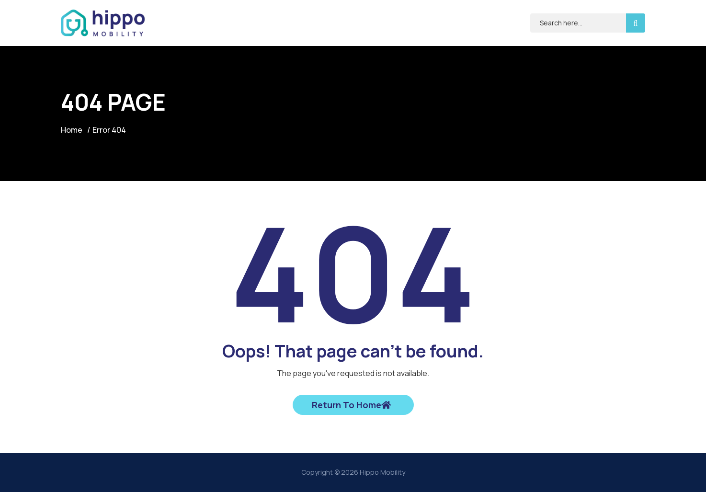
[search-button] (635, 23)
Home (71, 130)
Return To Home (351, 405)
